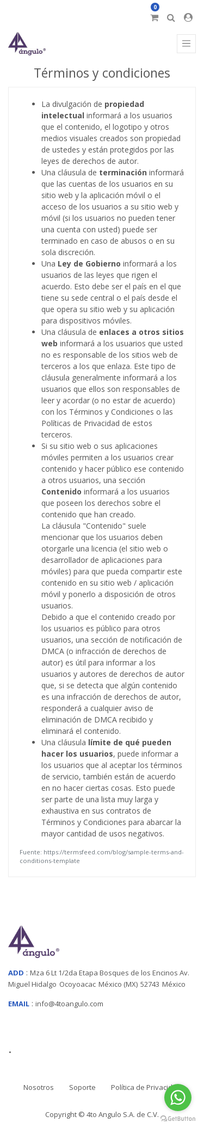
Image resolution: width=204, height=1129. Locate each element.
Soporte (82, 1087)
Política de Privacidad (146, 1087)
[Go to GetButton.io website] (177, 1118)
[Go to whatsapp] (177, 1097)
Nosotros (38, 1087)
